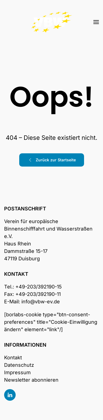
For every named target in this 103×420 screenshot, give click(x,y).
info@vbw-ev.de (40, 301)
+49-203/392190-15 (38, 287)
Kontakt (13, 357)
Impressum (17, 372)
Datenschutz (19, 365)
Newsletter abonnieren (31, 380)
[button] (96, 22)
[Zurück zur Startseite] (51, 22)
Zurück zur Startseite (51, 160)
